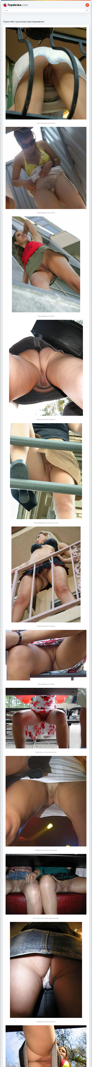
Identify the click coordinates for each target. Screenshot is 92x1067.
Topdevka (17, 5)
